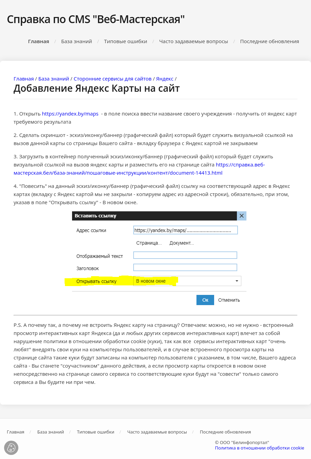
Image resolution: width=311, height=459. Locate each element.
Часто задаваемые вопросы (193, 41)
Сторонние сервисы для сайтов (113, 78)
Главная (38, 41)
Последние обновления (269, 41)
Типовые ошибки (125, 41)
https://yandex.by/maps (71, 113)
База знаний (76, 41)
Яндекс (164, 78)
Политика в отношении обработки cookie (259, 448)
